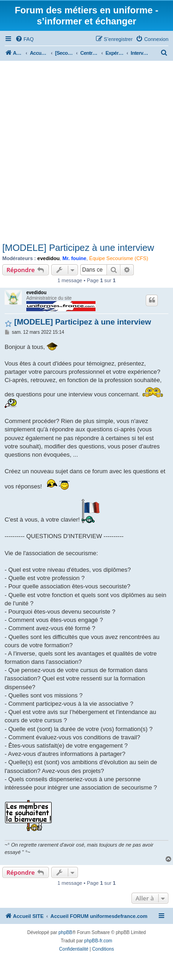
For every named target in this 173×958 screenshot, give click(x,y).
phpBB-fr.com (98, 940)
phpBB (65, 932)
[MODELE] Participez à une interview (78, 248)
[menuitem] (24, 39)
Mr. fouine (74, 258)
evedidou (48, 258)
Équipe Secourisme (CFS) (118, 258)
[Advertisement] (86, 151)
